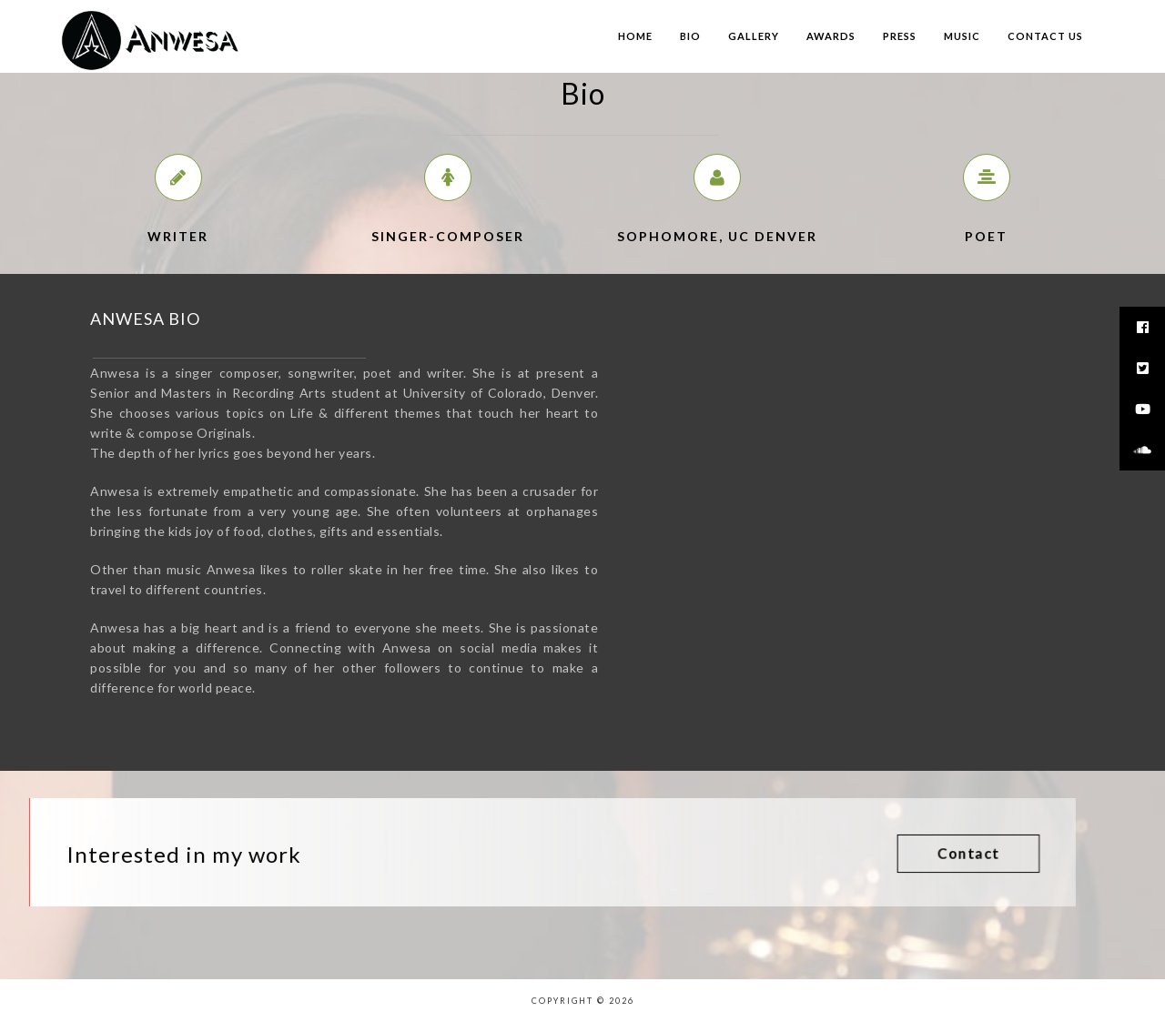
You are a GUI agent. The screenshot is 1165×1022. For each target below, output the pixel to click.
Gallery (753, 36)
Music (962, 36)
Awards (831, 36)
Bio (690, 36)
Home (635, 36)
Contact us (1045, 36)
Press (900, 36)
